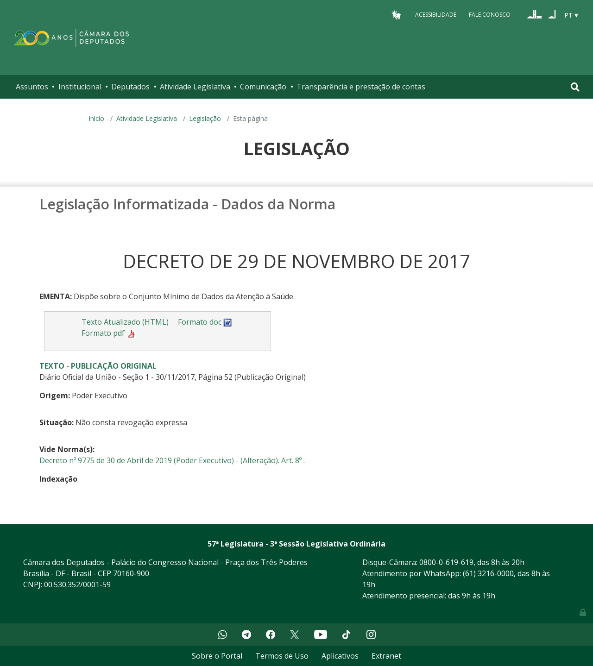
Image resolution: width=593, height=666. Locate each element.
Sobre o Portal (217, 656)
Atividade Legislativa (195, 87)
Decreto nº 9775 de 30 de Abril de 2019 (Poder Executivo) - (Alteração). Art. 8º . (172, 460)
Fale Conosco (490, 15)
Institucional (79, 87)
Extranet (386, 656)
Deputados (130, 87)
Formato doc (205, 322)
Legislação (205, 118)
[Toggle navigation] (575, 87)
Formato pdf (109, 333)
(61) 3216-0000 (488, 573)
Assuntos (32, 87)
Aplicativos (340, 656)
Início (96, 118)
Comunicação (263, 87)
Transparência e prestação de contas (360, 87)
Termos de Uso (282, 656)
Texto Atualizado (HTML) (125, 322)
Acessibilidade (435, 15)
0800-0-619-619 (446, 562)
